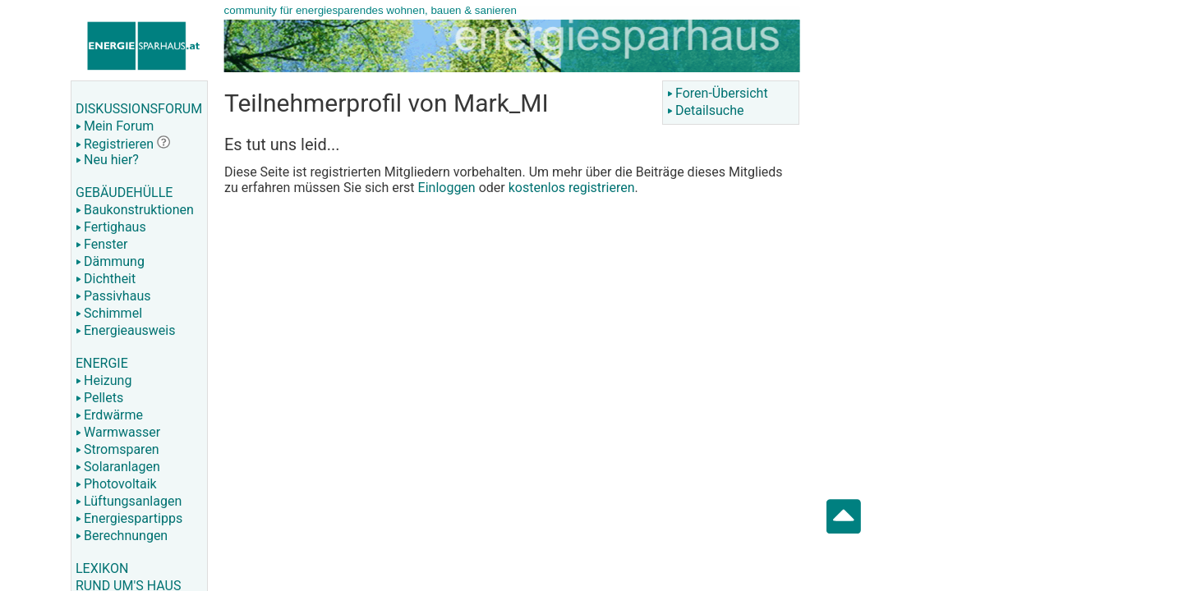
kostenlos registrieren (572, 187)
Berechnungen (122, 535)
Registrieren (115, 144)
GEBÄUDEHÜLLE (124, 192)
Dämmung (110, 261)
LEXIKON (102, 568)
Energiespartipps (129, 518)
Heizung (103, 380)
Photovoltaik (116, 484)
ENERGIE (102, 363)
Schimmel (109, 313)
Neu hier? (107, 159)
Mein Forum (115, 126)
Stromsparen (117, 449)
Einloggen (447, 187)
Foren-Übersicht (717, 93)
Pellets (99, 397)
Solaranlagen (118, 466)
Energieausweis (125, 330)
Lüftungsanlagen (129, 501)
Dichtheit (106, 278)
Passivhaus (113, 296)
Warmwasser (118, 432)
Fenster (101, 244)
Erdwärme (109, 415)
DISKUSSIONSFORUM (139, 109)
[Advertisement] (974, 262)
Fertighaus (111, 227)
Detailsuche (705, 110)
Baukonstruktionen (135, 210)
